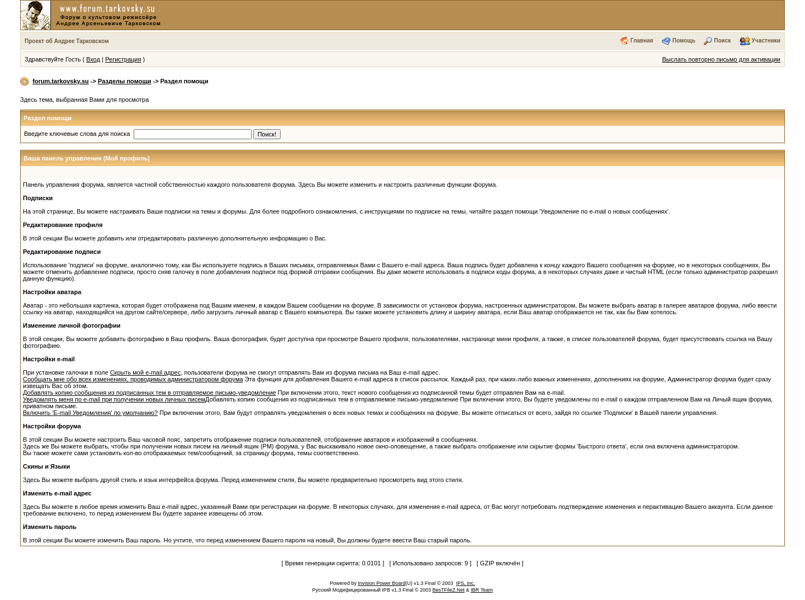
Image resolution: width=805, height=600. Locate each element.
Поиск (722, 40)
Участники (766, 40)
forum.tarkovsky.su (60, 81)
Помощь (684, 40)
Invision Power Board (381, 583)
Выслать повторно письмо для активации (721, 59)
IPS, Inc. (465, 583)
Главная (642, 40)
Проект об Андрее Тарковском (67, 41)
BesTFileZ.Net (449, 590)
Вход (93, 59)
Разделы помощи (124, 81)
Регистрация (123, 59)
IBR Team (482, 590)
